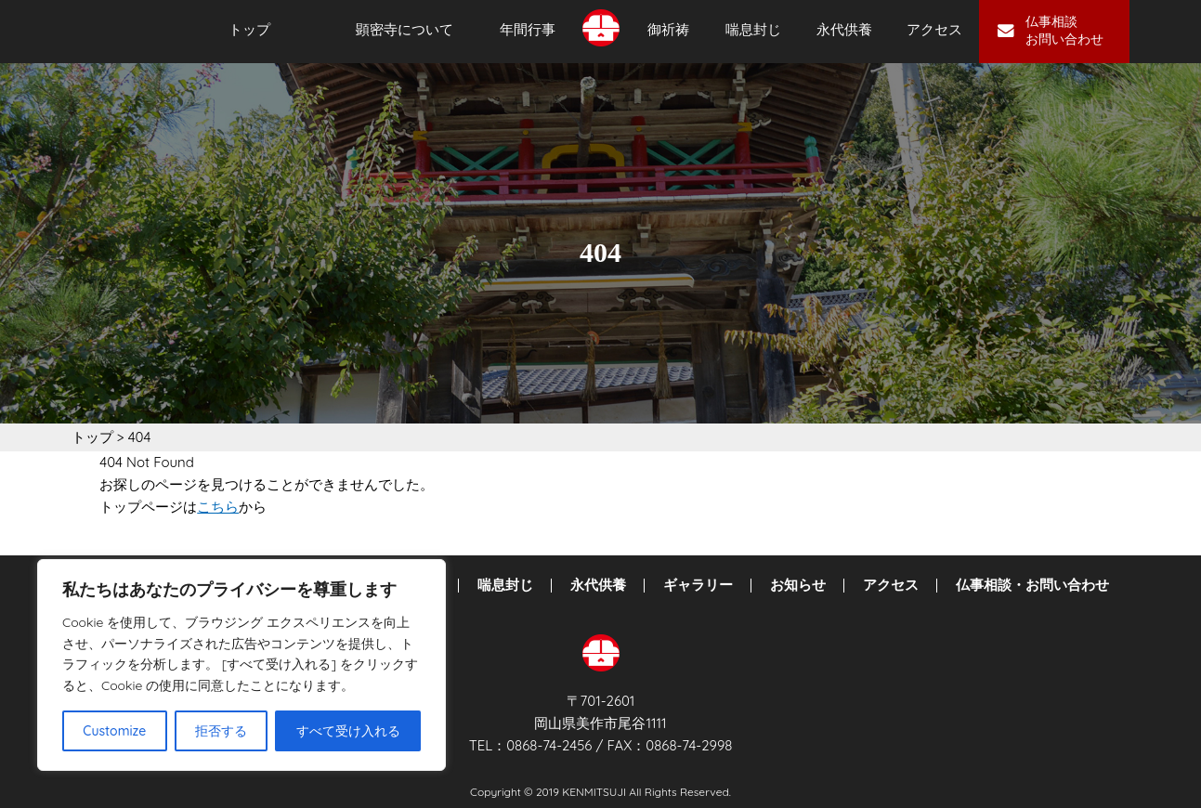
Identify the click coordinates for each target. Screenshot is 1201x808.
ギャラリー (698, 585)
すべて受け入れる (348, 731)
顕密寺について (404, 29)
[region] (241, 665)
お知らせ (798, 585)
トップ (249, 29)
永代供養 (844, 29)
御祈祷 (668, 29)
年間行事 (527, 29)
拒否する (221, 731)
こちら (218, 506)
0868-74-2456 (549, 745)
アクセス (934, 29)
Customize (114, 731)
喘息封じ (753, 29)
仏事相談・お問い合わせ (1032, 585)
